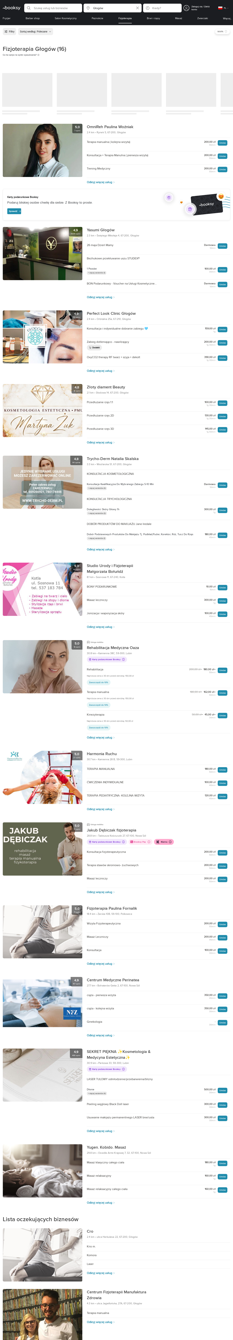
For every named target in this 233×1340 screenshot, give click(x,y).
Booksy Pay (140, 841)
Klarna (164, 842)
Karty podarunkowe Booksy (107, 659)
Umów (222, 142)
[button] (53, 8)
